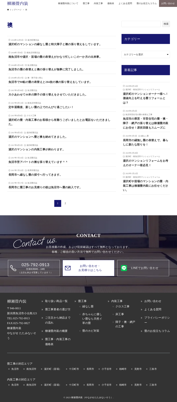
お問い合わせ (152, 301)
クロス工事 (122, 306)
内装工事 (117, 301)
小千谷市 (107, 369)
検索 (166, 23)
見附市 (138, 369)
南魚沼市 (31, 369)
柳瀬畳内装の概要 (56, 330)
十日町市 (74, 369)
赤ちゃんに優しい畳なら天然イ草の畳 (92, 318)
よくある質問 (152, 309)
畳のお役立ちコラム (157, 330)
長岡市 (90, 369)
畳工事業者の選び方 (58, 309)
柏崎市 (123, 369)
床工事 (119, 314)
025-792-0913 (21, 318)
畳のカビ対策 (90, 330)
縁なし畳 (88, 306)
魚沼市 (15, 369)
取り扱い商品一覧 (56, 301)
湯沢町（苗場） (53, 369)
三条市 (153, 369)
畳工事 (82, 301)
